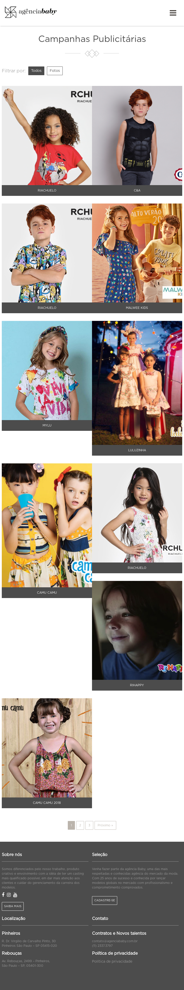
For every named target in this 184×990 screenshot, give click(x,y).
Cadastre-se (104, 900)
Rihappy (137, 685)
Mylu (47, 425)
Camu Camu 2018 (47, 802)
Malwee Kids (137, 307)
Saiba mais (12, 906)
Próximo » (105, 825)
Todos (36, 71)
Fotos (55, 71)
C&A (137, 190)
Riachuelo (47, 190)
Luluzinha (137, 450)
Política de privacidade (112, 961)
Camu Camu (47, 592)
